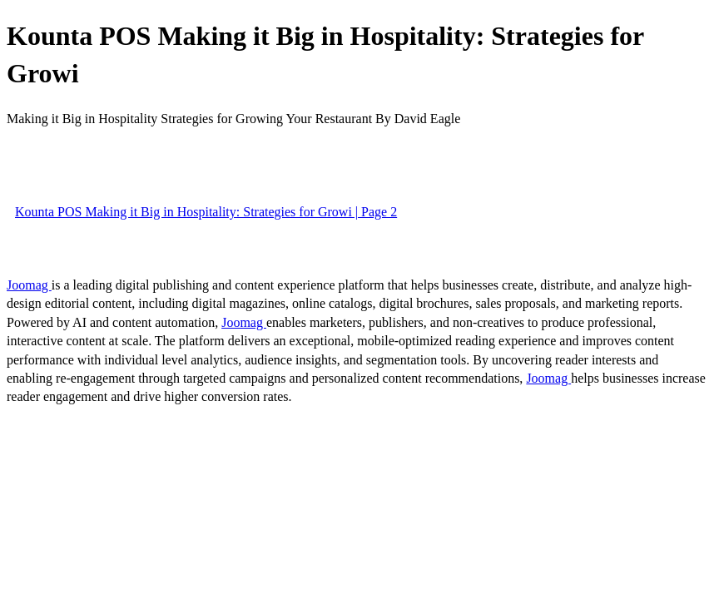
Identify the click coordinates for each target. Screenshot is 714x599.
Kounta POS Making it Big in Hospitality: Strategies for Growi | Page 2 (206, 212)
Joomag (29, 285)
